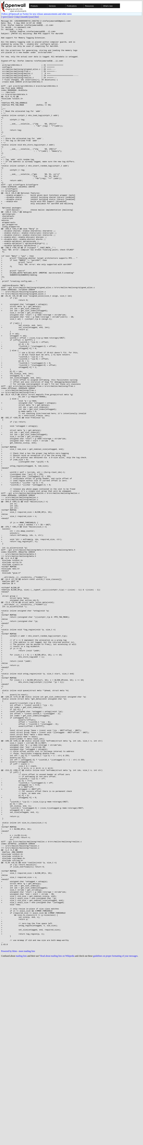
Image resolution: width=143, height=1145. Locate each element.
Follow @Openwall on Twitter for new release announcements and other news (37, 14)
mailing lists (21, 1141)
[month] (24, 17)
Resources (89, 6)
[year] (31, 17)
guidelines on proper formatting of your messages (115, 1141)
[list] (36, 17)
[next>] (11, 17)
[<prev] (4, 17)
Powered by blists (9, 1136)
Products (34, 6)
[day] (18, 17)
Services (52, 6)
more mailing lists (27, 1136)
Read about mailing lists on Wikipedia (57, 1141)
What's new (108, 6)
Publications (72, 6)
